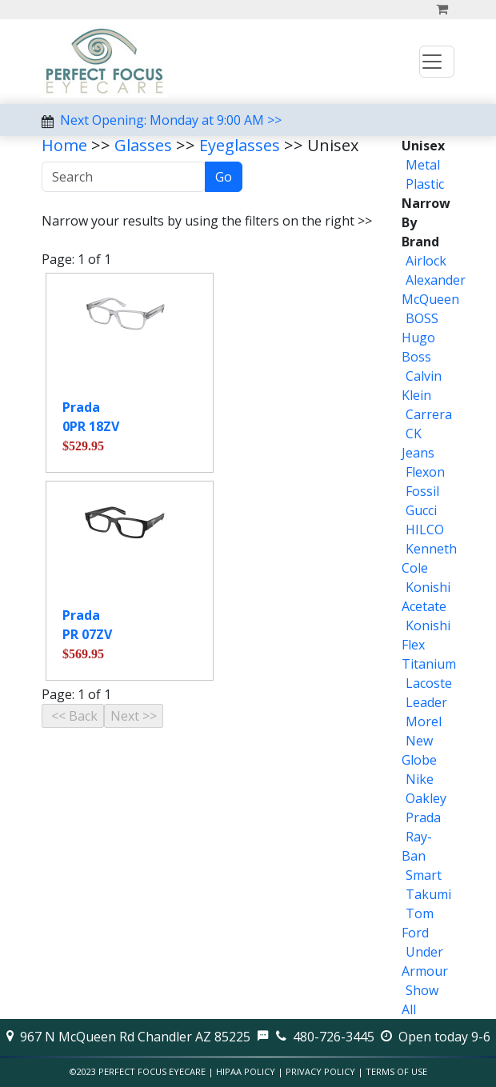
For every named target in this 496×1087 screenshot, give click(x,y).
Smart (424, 875)
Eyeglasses (239, 145)
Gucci (421, 510)
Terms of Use (396, 1071)
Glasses (143, 145)
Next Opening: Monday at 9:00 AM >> (171, 120)
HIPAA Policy (245, 1071)
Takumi (428, 894)
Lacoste (429, 683)
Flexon (425, 472)
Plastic (425, 184)
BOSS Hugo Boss (420, 338)
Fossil (422, 491)
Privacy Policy (320, 1071)
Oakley (426, 798)
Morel (424, 721)
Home (64, 145)
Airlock (426, 261)
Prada (423, 817)
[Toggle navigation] (436, 62)
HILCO (425, 529)
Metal (423, 165)
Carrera (429, 414)
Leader (426, 702)
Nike (420, 779)
